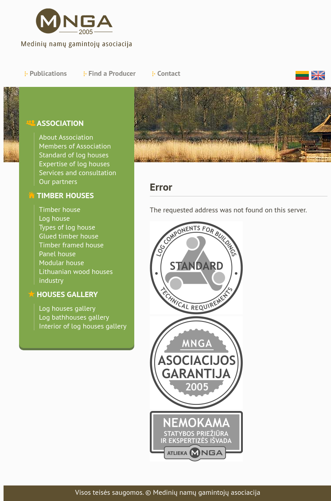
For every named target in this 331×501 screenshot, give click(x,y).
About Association (66, 137)
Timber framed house (71, 244)
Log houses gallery (67, 308)
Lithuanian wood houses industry (76, 276)
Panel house (57, 253)
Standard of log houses (74, 154)
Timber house (59, 209)
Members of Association (75, 145)
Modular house (61, 262)
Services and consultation (77, 172)
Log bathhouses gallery (74, 317)
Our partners (58, 181)
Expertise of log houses (74, 163)
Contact (168, 73)
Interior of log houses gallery (82, 325)
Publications (48, 73)
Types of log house (67, 227)
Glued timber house (68, 235)
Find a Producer (112, 73)
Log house (54, 218)
